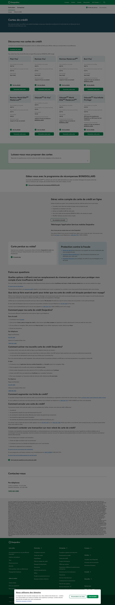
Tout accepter (93, 596)
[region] (57, 596)
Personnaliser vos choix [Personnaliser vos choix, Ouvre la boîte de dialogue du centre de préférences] (78, 596)
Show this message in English (24, 601)
